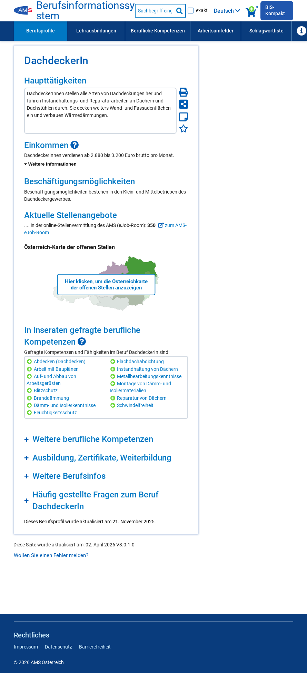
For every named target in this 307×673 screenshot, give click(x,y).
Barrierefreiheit (95, 647)
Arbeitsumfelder (216, 30)
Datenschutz (58, 647)
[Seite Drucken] (183, 92)
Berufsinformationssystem (85, 10)
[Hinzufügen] (30, 361)
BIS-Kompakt (275, 10)
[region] (106, 154)
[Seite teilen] (183, 104)
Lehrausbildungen (96, 30)
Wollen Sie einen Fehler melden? (51, 555)
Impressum (26, 647)
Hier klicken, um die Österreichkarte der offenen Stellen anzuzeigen (106, 284)
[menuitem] (40, 31)
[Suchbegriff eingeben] (154, 11)
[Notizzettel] (183, 117)
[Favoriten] (183, 128)
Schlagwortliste (266, 30)
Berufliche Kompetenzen (158, 30)
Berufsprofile (40, 30)
